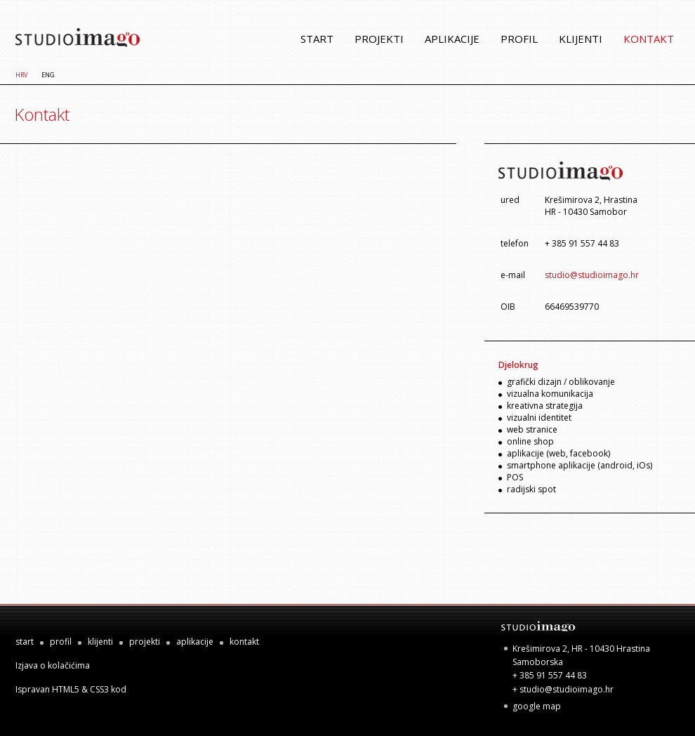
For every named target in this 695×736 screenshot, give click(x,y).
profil (519, 39)
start (316, 39)
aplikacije (452, 39)
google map (536, 706)
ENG (48, 74)
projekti (379, 39)
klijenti (580, 39)
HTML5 (65, 689)
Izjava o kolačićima (52, 665)
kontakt (648, 39)
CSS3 (99, 689)
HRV (21, 74)
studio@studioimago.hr (592, 275)
